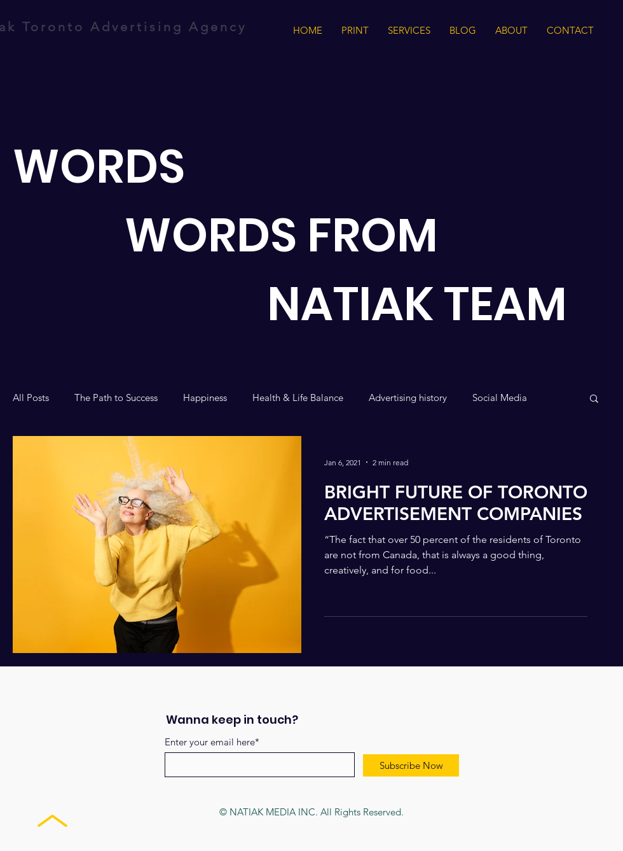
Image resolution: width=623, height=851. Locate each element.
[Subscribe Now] (411, 765)
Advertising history (408, 398)
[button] (594, 399)
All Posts (31, 398)
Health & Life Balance (297, 398)
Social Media (499, 398)
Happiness (205, 398)
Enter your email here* (212, 742)
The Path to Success (116, 398)
